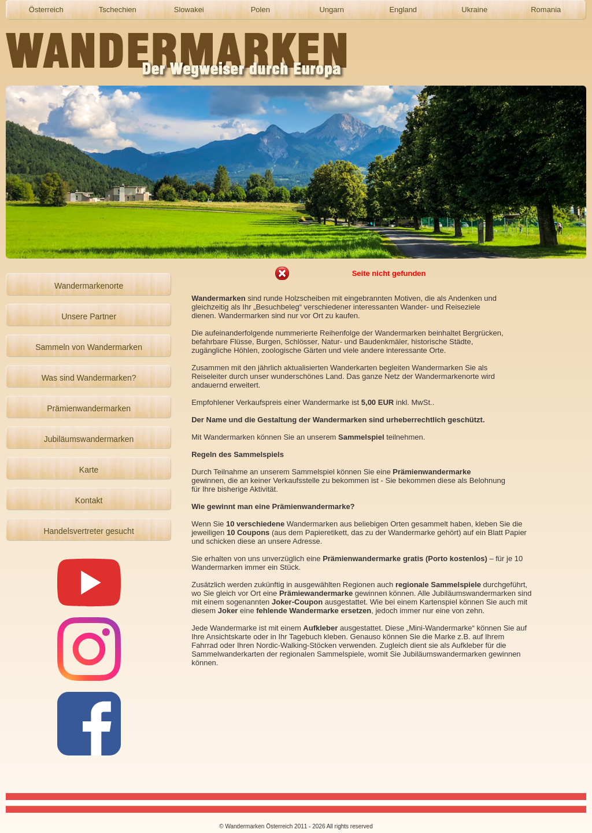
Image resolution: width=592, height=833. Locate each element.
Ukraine (474, 9)
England (403, 9)
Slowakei (189, 9)
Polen (260, 9)
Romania (546, 9)
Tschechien (117, 9)
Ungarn (331, 9)
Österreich (46, 9)
